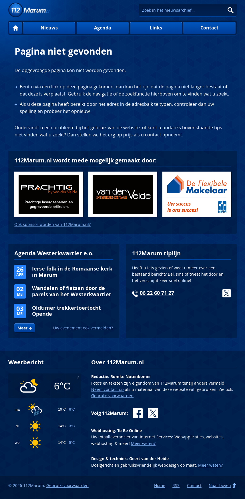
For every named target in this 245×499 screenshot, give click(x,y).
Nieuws (49, 28)
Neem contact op (107, 389)
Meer (22, 328)
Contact (209, 28)
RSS (176, 485)
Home (15, 28)
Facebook (138, 413)
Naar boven (220, 485)
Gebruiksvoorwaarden (112, 395)
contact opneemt (163, 135)
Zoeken (230, 10)
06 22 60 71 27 (157, 293)
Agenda (102, 28)
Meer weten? (143, 443)
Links (156, 28)
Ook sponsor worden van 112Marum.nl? (52, 224)
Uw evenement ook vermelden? (83, 328)
